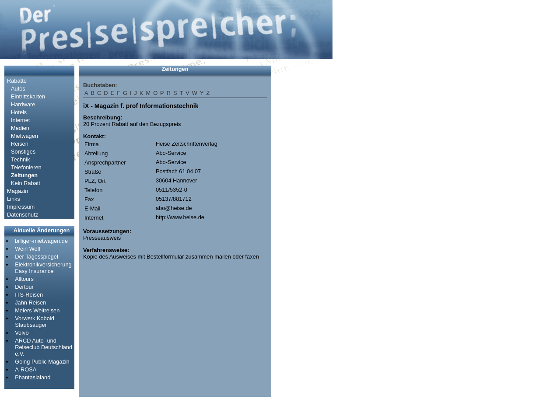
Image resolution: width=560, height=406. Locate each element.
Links (13, 199)
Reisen (19, 143)
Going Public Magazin (42, 361)
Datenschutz (22, 214)
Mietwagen (24, 136)
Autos (18, 88)
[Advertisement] (302, 197)
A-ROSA (25, 369)
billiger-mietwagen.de (41, 241)
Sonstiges (23, 151)
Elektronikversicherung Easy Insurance (43, 267)
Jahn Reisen (30, 302)
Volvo (21, 332)
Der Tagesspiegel (36, 256)
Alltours (24, 279)
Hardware (23, 104)
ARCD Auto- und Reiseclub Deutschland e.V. (43, 347)
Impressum (21, 206)
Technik (20, 159)
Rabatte (17, 80)
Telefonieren (26, 167)
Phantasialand (32, 377)
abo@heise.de (174, 208)
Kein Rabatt (25, 183)
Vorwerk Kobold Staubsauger (34, 321)
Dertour (24, 287)
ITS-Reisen (29, 294)
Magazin (17, 191)
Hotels (19, 112)
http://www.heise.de (180, 217)
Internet (20, 120)
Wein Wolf (27, 248)
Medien (20, 128)
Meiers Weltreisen (37, 310)
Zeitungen (24, 175)
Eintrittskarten (28, 96)
